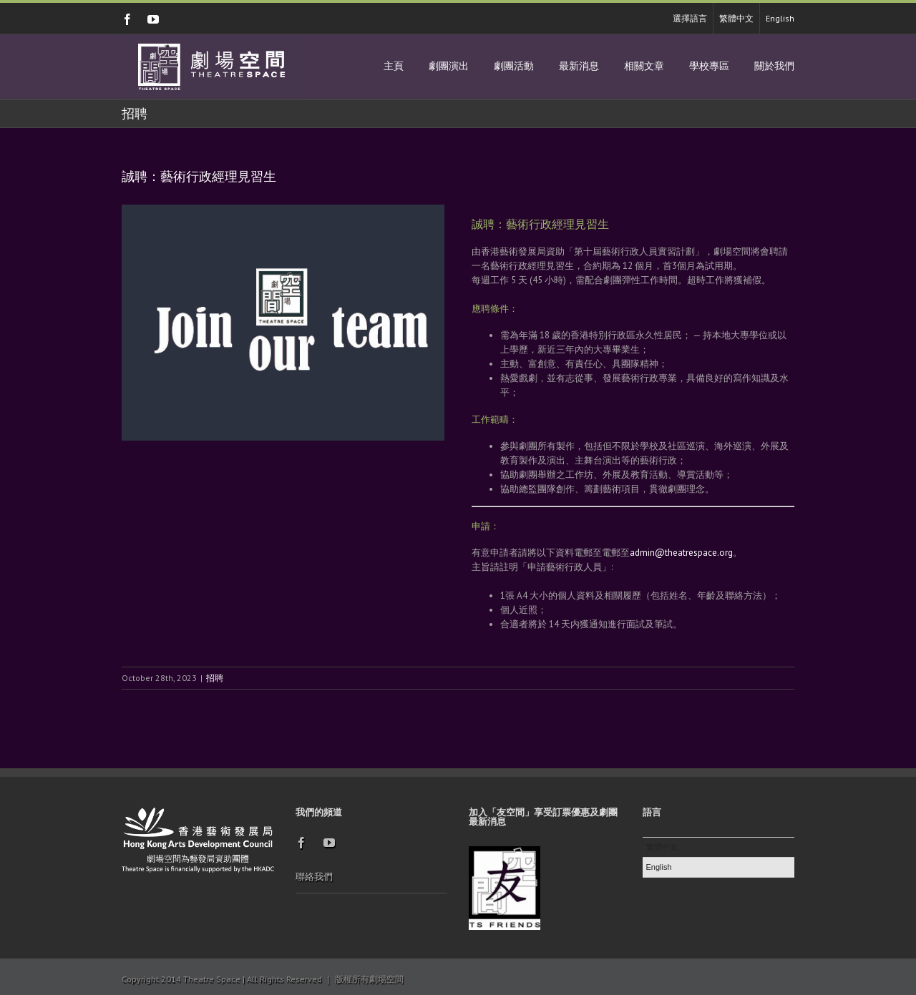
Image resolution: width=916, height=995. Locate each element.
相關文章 (644, 66)
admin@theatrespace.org (681, 552)
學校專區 (709, 66)
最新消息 (579, 66)
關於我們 (774, 66)
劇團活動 (514, 66)
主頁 (394, 66)
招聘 (214, 677)
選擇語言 (690, 18)
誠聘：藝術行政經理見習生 (199, 177)
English (780, 18)
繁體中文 (736, 18)
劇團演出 (449, 66)
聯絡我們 (314, 877)
